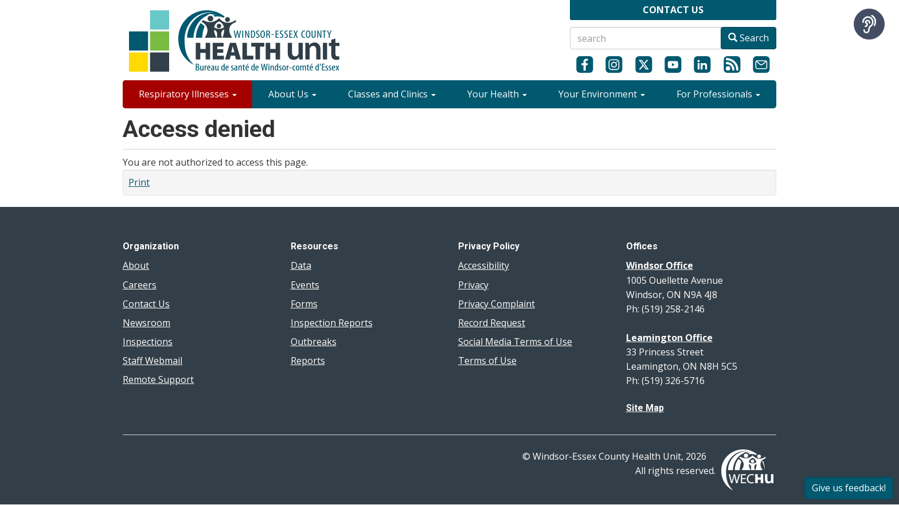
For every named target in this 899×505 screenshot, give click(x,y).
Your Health (497, 94)
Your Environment (601, 94)
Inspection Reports (332, 322)
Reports (308, 360)
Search (748, 38)
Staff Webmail (152, 360)
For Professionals (718, 94)
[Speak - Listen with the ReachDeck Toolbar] (869, 24)
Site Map (645, 407)
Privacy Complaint (496, 303)
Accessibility (483, 265)
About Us (292, 94)
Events (305, 285)
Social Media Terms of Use (515, 341)
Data (301, 265)
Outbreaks (314, 341)
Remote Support (158, 379)
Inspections (148, 341)
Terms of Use (487, 360)
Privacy (473, 285)
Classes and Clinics (392, 94)
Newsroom (146, 322)
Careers (140, 285)
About (136, 265)
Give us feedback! (849, 487)
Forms (304, 303)
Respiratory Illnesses (188, 94)
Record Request (491, 322)
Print (139, 182)
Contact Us (146, 303)
